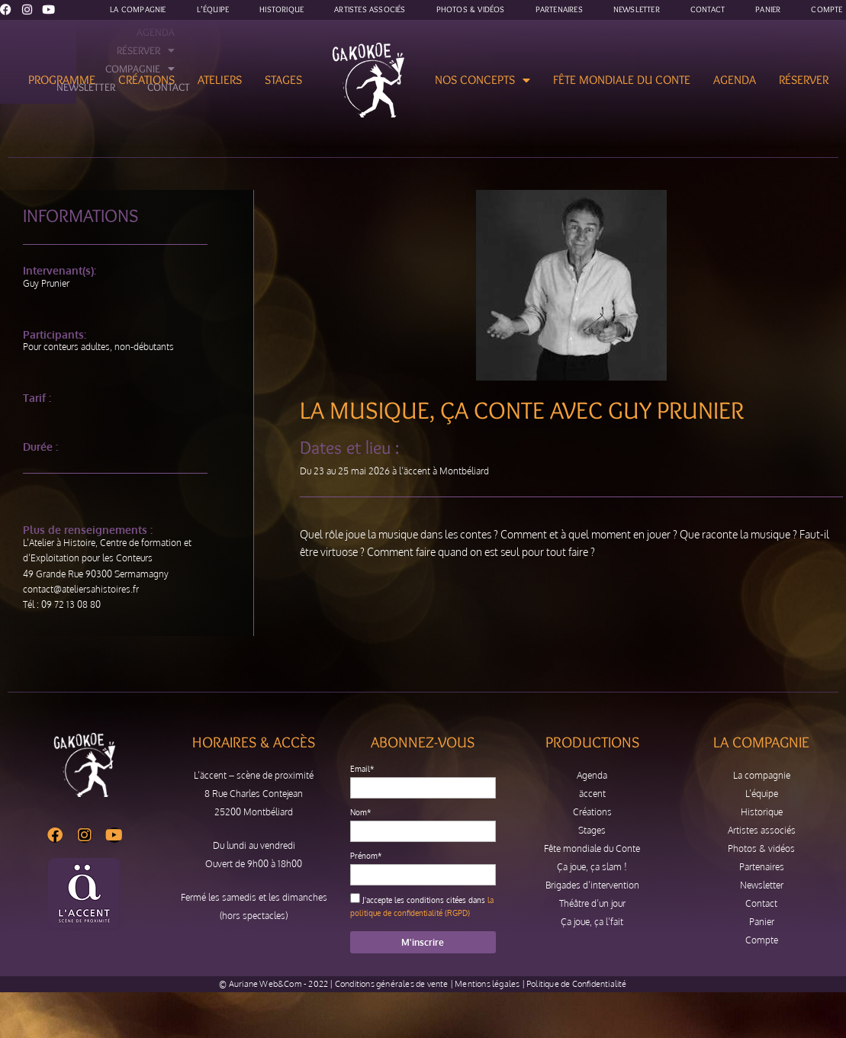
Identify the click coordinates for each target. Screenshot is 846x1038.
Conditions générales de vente (392, 984)
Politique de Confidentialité (576, 984)
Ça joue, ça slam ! (592, 866)
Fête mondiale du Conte (621, 79)
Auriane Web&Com (265, 984)
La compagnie (761, 775)
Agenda (734, 79)
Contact (761, 903)
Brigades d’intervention (592, 885)
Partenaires (761, 866)
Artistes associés (762, 830)
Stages (283, 79)
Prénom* (365, 855)
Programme (61, 79)
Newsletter (761, 885)
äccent (592, 793)
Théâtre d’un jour (592, 903)
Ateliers (220, 79)
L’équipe (761, 793)
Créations (146, 79)
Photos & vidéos (761, 848)
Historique (762, 812)
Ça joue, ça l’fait (592, 921)
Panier (761, 921)
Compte (761, 940)
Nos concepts (482, 80)
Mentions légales (487, 984)
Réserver (803, 79)
